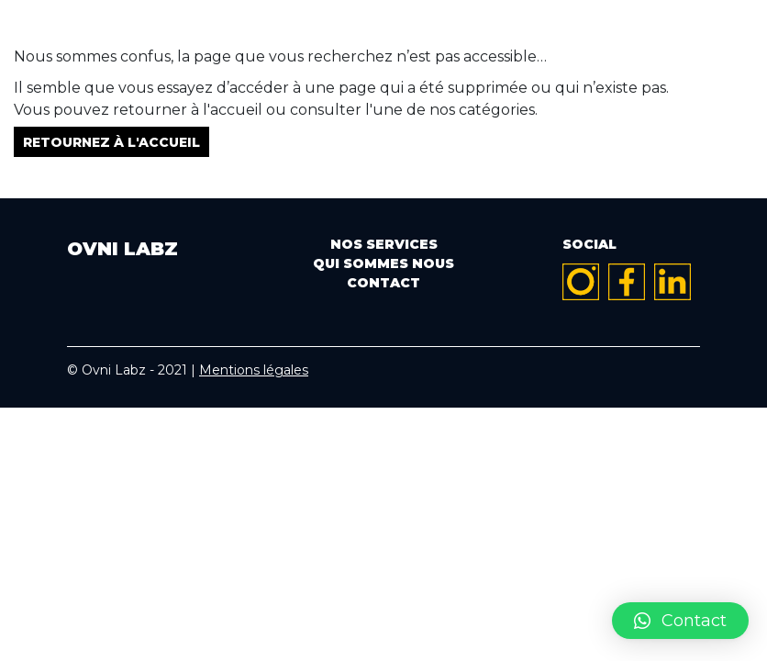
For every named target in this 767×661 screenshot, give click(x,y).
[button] (680, 620)
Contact (383, 282)
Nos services (384, 244)
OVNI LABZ (383, 34)
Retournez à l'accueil (111, 141)
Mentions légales (253, 370)
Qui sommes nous (383, 263)
